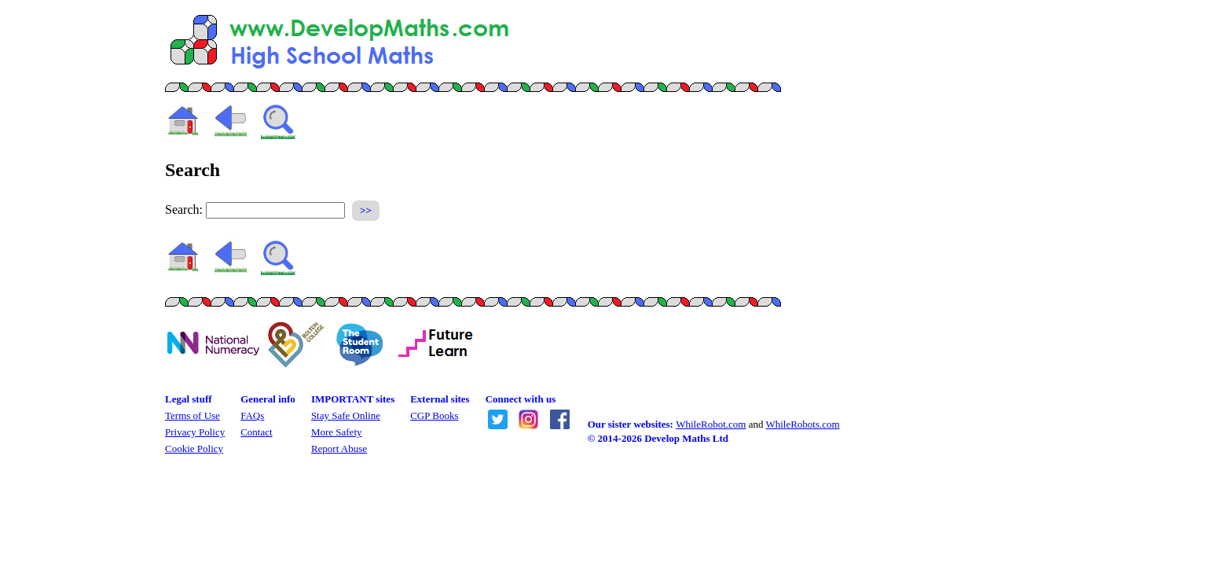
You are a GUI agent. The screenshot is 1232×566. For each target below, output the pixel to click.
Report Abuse (339, 448)
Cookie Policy (194, 448)
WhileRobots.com (802, 424)
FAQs (252, 415)
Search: (184, 209)
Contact (256, 432)
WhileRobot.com (711, 424)
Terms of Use (192, 415)
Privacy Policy (195, 432)
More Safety (336, 432)
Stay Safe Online (345, 415)
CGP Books (434, 415)
